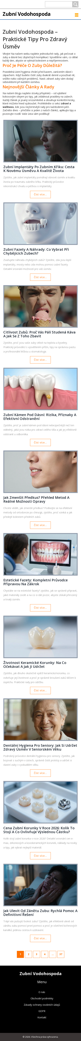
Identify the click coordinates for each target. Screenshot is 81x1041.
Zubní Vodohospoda (27, 14)
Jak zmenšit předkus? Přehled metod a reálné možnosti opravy (36, 499)
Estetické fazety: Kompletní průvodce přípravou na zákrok (35, 582)
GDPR (41, 1011)
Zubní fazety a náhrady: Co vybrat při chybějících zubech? (36, 251)
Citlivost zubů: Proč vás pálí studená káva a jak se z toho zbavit (39, 334)
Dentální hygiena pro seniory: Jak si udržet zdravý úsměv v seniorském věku (40, 747)
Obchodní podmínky (42, 998)
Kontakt (41, 1017)
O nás (41, 992)
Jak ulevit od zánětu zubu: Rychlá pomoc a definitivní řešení (40, 913)
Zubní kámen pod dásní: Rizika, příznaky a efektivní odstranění (39, 417)
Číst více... (40, 194)
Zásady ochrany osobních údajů (42, 1004)
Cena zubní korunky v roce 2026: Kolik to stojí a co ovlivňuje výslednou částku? (38, 830)
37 (60, 954)
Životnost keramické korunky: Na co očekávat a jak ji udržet (34, 665)
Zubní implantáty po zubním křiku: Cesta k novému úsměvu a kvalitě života (38, 169)
